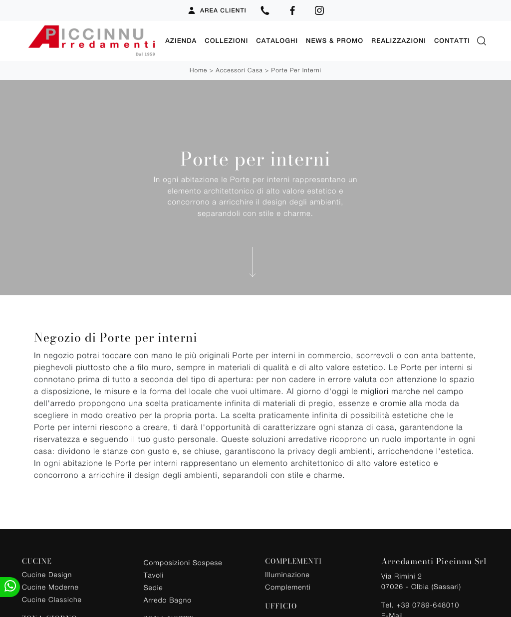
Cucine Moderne (50, 587)
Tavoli (154, 575)
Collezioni (226, 40)
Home (198, 70)
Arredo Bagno (168, 600)
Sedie (153, 587)
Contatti (452, 40)
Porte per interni (296, 70)
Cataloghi (277, 40)
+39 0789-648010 (427, 605)
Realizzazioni (398, 40)
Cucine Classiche (52, 599)
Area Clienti (217, 10)
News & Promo (334, 40)
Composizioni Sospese (183, 562)
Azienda (181, 40)
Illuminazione (287, 574)
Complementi (287, 587)
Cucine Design (47, 574)
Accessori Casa (239, 70)
